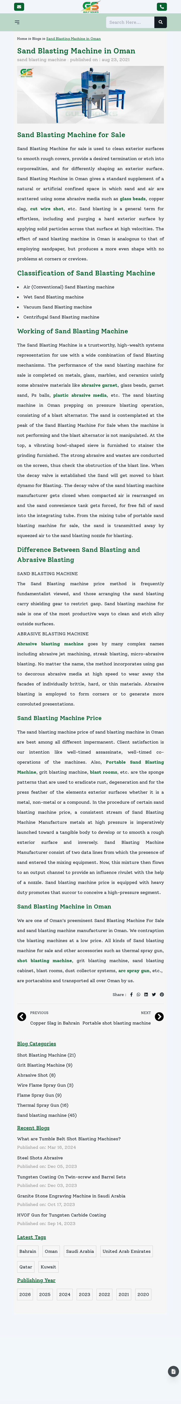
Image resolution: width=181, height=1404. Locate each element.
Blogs (36, 39)
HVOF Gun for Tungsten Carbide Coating (61, 1215)
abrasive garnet (99, 385)
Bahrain (27, 1251)
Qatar (25, 1267)
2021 (124, 1294)
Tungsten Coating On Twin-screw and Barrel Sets (71, 1177)
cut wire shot (47, 209)
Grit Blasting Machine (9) (44, 1065)
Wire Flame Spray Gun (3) (45, 1085)
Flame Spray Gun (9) (39, 1095)
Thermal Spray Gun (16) (42, 1105)
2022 (104, 1294)
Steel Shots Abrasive (40, 1158)
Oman (51, 1251)
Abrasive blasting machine (50, 644)
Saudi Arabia (80, 1251)
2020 (143, 1294)
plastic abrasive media (80, 395)
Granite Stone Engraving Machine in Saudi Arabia (71, 1196)
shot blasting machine (44, 960)
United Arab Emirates (127, 1251)
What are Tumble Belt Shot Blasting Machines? (69, 1139)
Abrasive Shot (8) (36, 1075)
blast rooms (103, 772)
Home (22, 39)
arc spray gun (134, 970)
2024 (64, 1294)
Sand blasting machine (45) (47, 1115)
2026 (25, 1294)
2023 (84, 1294)
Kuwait (48, 1267)
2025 (45, 1294)
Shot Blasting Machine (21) (46, 1055)
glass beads (133, 199)
